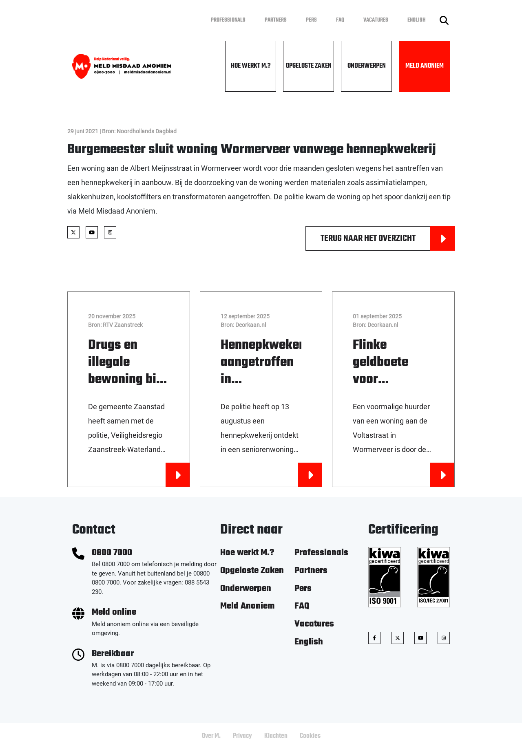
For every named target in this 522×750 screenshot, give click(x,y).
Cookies (310, 736)
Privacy (242, 736)
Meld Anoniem (424, 66)
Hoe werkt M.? (251, 66)
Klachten (276, 736)
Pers (311, 20)
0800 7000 (112, 553)
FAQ (340, 20)
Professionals (228, 20)
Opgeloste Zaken (309, 66)
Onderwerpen (366, 66)
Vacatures (375, 20)
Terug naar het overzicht (388, 238)
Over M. (211, 736)
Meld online (114, 612)
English (416, 20)
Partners (276, 20)
